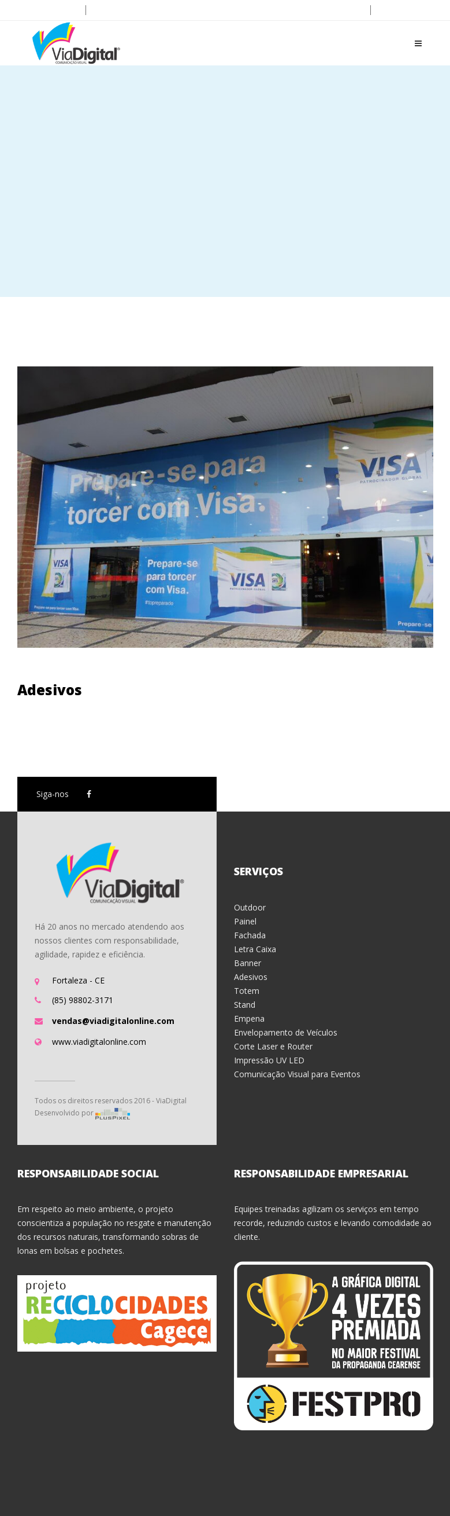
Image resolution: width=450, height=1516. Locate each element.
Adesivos (49, 689)
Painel (245, 921)
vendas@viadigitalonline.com (149, 10)
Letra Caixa (255, 949)
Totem (246, 990)
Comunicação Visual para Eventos (297, 1074)
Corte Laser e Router (273, 1046)
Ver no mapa (406, 10)
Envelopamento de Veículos (285, 1032)
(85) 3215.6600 (47, 10)
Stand (244, 1004)
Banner (247, 962)
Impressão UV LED (269, 1060)
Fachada (250, 935)
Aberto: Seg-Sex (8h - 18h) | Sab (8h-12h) (290, 10)
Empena (249, 1018)
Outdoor (250, 907)
